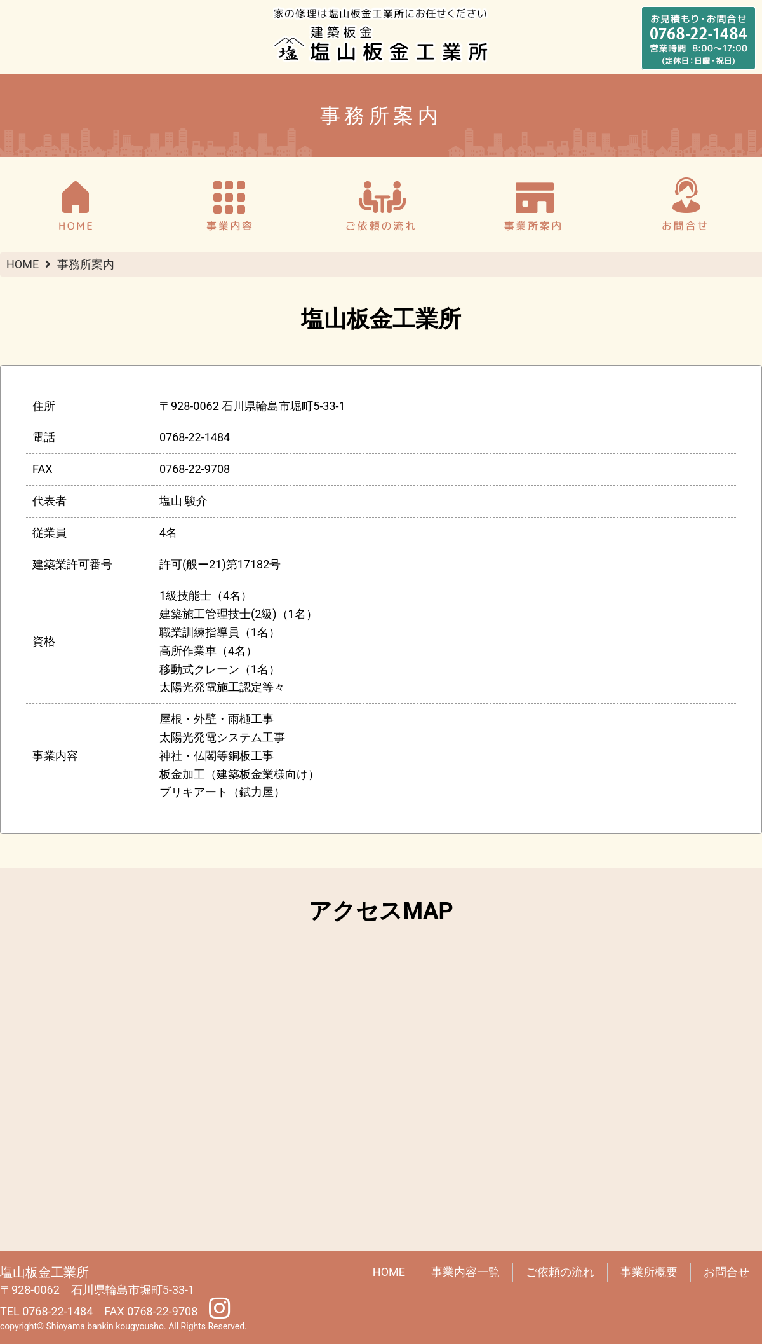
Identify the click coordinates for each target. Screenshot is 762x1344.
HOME (22, 264)
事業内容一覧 (465, 1272)
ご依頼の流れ (560, 1272)
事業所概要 (649, 1272)
